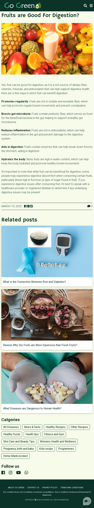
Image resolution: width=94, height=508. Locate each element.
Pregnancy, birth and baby (18, 448)
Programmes (66, 448)
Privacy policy (49, 487)
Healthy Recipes (55, 427)
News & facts (32, 427)
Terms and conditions (71, 487)
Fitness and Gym (54, 434)
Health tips (32, 434)
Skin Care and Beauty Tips (19, 441)
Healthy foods (11, 434)
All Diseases (11, 427)
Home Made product (15, 456)
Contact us (33, 487)
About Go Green (16, 487)
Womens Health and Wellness (58, 441)
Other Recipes (79, 427)
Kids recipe (46, 448)
